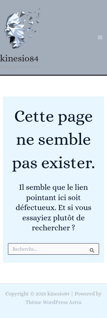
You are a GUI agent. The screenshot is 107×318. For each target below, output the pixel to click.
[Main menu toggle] (100, 37)
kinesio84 (19, 58)
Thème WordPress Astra (54, 302)
